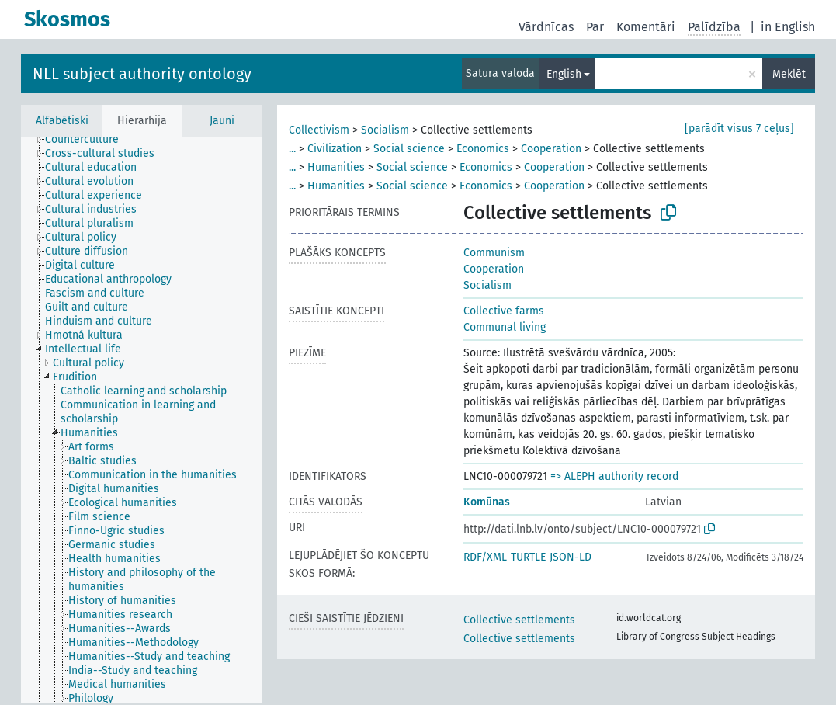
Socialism (385, 130)
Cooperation (551, 148)
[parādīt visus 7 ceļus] (739, 128)
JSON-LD (570, 557)
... (292, 148)
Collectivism (319, 130)
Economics (482, 148)
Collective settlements (519, 620)
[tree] (141, 420)
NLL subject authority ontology (142, 73)
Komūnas (486, 502)
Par (595, 26)
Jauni (222, 120)
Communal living (504, 327)
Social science (409, 148)
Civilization (334, 148)
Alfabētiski (62, 120)
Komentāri (645, 26)
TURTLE (528, 557)
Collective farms (503, 311)
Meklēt (789, 74)
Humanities (336, 167)
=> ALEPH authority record (614, 476)
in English (788, 26)
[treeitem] (88, 140)
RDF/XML (485, 557)
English (563, 74)
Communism (494, 252)
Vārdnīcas (546, 26)
